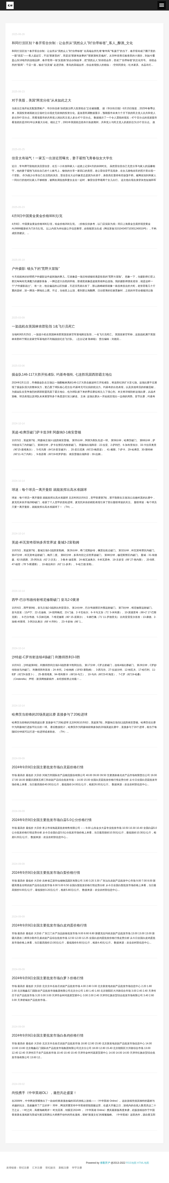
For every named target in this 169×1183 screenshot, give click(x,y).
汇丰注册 (37, 1167)
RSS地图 (131, 1162)
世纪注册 (24, 1167)
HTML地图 (143, 1162)
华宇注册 (77, 1167)
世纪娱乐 (50, 1167)
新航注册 (64, 1167)
